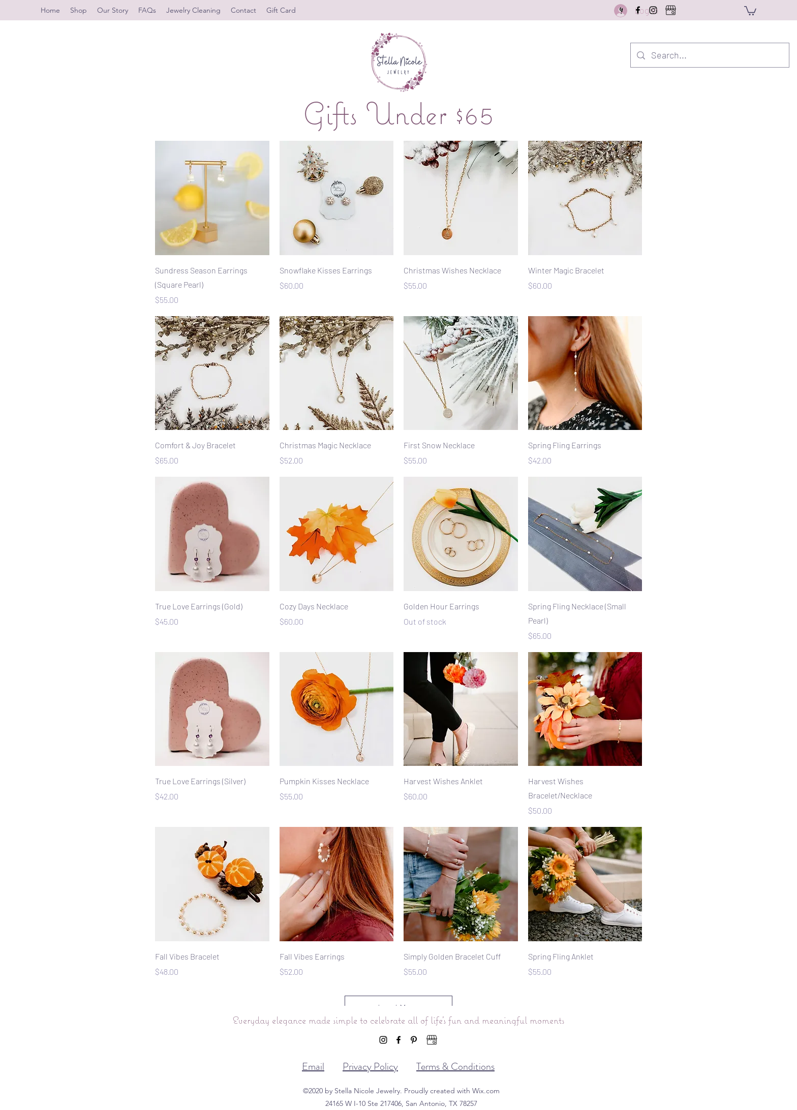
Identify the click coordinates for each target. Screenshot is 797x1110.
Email (313, 1066)
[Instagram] (383, 1040)
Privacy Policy (370, 1066)
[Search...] (709, 55)
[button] (750, 10)
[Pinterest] (414, 1040)
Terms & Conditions (455, 1066)
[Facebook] (398, 1040)
